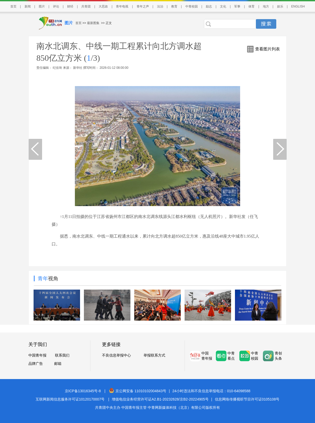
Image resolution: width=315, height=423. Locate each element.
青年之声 (143, 6)
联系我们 (62, 355)
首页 (13, 6)
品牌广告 (35, 363)
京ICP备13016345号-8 (83, 391)
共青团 (86, 6)
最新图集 (93, 23)
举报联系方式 (154, 355)
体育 (251, 6)
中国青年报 (37, 355)
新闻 (28, 6)
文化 (223, 6)
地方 (266, 6)
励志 (209, 6)
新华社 (77, 68)
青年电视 (122, 6)
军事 (237, 6)
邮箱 (57, 363)
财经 (70, 6)
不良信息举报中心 (116, 355)
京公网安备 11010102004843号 (137, 391)
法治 (160, 6)
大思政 (103, 6)
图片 (42, 6)
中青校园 (191, 6)
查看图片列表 (267, 49)
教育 (174, 6)
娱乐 (280, 6)
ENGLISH (298, 6)
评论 (56, 6)
